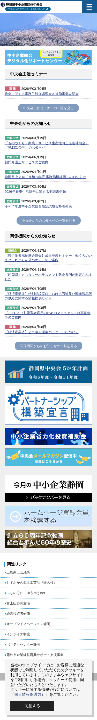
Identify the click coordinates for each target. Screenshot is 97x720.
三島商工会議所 (18, 572)
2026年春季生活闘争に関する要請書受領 (35, 192)
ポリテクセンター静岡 (23, 644)
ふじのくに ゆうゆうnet (25, 593)
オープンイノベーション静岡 (28, 624)
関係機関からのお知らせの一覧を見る (48, 346)
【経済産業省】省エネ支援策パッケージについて (42, 332)
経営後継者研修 (18, 613)
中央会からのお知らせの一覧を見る (49, 220)
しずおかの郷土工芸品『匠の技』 (31, 583)
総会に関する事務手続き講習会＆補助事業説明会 (42, 94)
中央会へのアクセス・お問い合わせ (26, 9)
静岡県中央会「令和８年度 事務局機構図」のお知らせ (45, 177)
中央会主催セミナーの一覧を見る (48, 108)
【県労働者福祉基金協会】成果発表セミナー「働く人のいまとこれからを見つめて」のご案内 (48, 258)
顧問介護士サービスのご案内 (26, 162)
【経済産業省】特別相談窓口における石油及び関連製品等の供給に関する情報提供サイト (48, 296)
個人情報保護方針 (29, 694)
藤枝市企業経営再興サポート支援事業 (35, 655)
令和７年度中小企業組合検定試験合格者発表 (38, 206)
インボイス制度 (18, 634)
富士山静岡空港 (18, 603)
